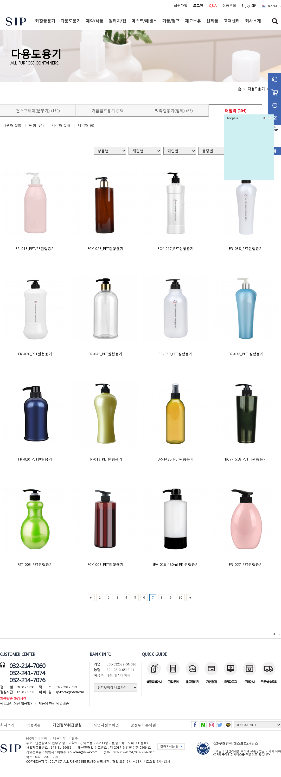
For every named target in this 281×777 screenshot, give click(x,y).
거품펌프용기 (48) (107, 110)
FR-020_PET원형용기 (35, 459)
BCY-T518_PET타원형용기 (246, 459)
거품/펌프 (171, 20)
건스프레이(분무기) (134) (38, 110)
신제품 (212, 20)
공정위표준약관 (143, 724)
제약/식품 (94, 20)
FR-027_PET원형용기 (246, 564)
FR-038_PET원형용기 (246, 248)
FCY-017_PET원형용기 (176, 248)
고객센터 (231, 20)
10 (180, 597)
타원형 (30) (12, 125)
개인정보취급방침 (67, 724)
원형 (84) (36, 125)
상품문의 (229, 6)
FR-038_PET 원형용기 (246, 353)
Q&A (213, 6)
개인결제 (211, 682)
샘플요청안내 (154, 682)
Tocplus (232, 118)
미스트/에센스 (144, 20)
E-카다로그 (230, 682)
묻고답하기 (192, 682)
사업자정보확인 (106, 724)
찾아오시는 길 (169, 746)
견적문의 (173, 682)
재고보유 (193, 20)
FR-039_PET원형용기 (176, 353)
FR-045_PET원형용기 (105, 353)
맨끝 (189, 597)
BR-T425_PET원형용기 (176, 459)
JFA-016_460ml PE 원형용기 (176, 564)
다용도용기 (70, 20)
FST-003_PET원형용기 (35, 564)
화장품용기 (45, 20)
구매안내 (249, 682)
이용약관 (33, 724)
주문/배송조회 (268, 682)
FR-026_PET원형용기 (35, 353)
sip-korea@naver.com (69, 692)
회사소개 (253, 20)
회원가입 (180, 6)
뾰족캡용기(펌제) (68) (174, 110)
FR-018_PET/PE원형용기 (35, 248)
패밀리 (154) (235, 110)
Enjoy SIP (249, 6)
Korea (272, 6)
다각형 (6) (86, 125)
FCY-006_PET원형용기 (105, 564)
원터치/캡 (117, 20)
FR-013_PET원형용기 (105, 459)
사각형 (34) (61, 125)
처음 (91, 597)
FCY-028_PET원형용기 (105, 248)
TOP (273, 634)
